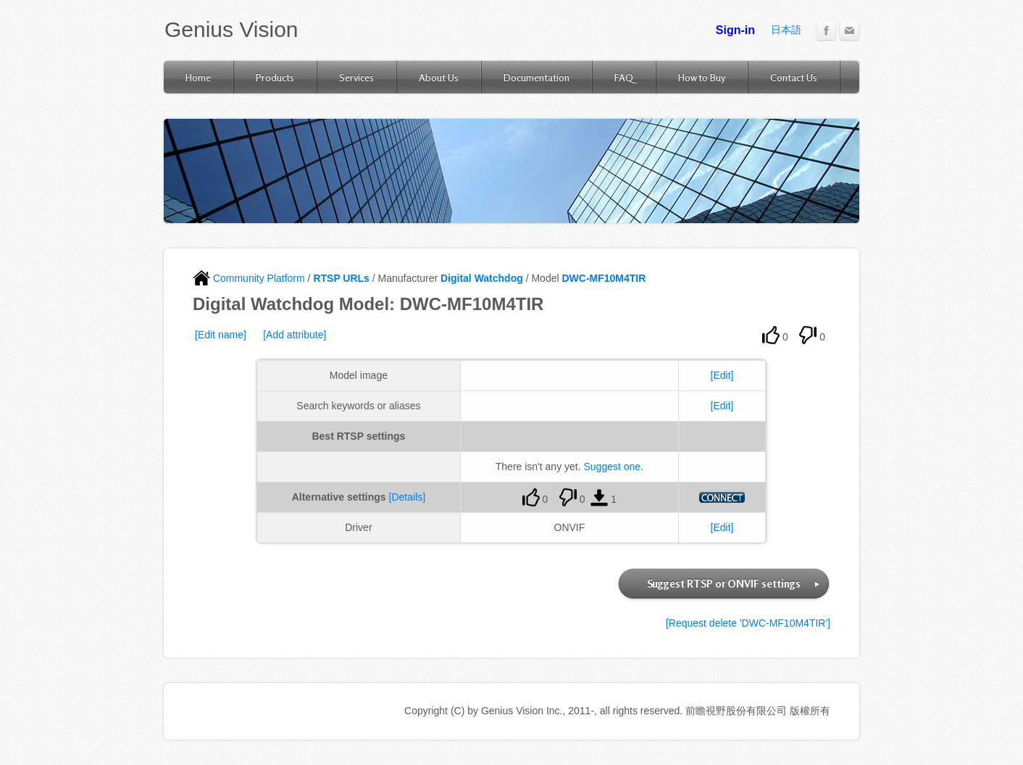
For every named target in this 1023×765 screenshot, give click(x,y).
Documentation (536, 77)
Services (356, 77)
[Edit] (722, 375)
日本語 (786, 29)
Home (198, 77)
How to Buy (701, 77)
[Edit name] (220, 334)
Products (275, 77)
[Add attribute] (294, 334)
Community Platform (249, 278)
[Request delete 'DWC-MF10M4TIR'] (748, 623)
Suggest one (612, 466)
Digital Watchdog (481, 278)
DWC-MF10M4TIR (603, 278)
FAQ (623, 77)
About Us (439, 77)
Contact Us (793, 77)
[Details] (407, 497)
